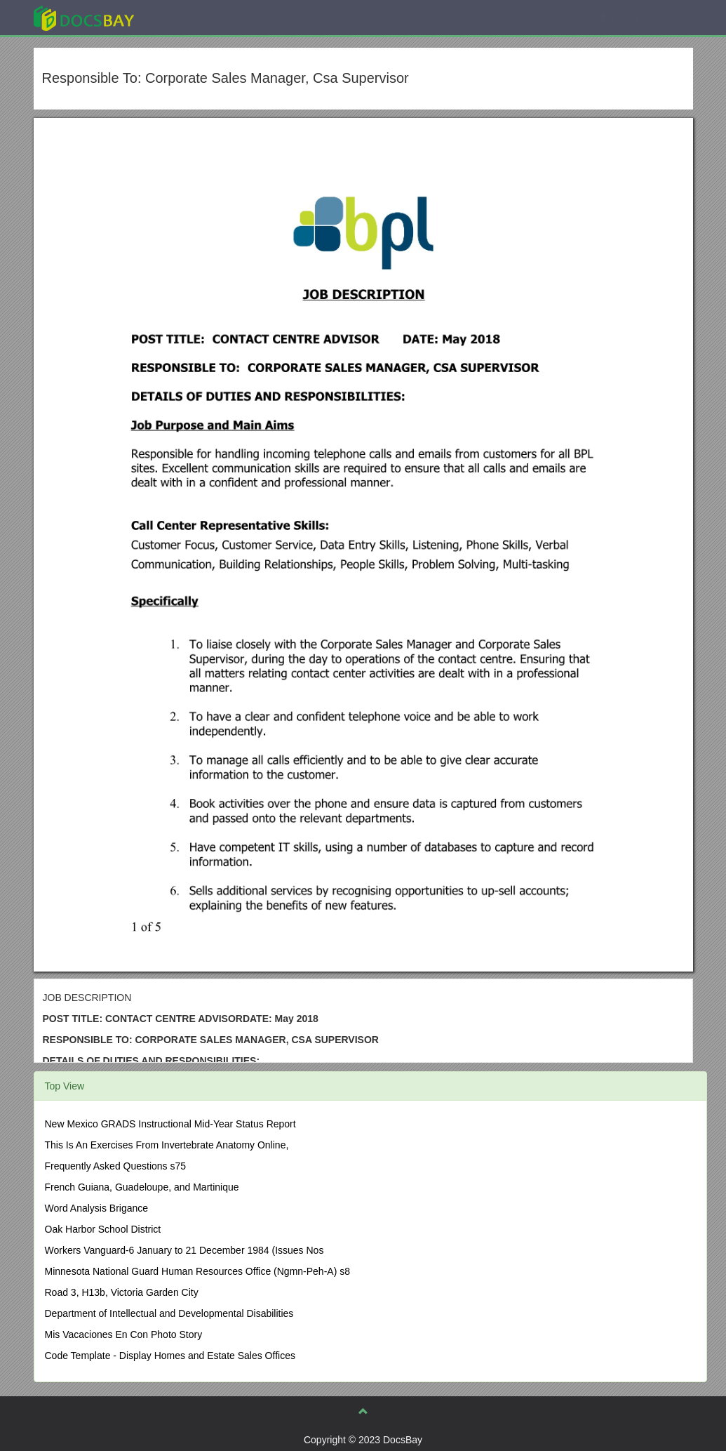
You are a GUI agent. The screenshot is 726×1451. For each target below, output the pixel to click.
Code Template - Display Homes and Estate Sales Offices (170, 1355)
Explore (189, 17)
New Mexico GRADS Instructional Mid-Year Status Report (170, 1123)
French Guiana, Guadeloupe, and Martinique (142, 1187)
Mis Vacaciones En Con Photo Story (124, 1334)
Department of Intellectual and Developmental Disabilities (169, 1313)
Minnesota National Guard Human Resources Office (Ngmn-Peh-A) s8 (197, 1271)
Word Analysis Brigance (97, 1208)
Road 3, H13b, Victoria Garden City (122, 1292)
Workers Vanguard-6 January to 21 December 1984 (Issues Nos (184, 1250)
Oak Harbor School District (103, 1229)
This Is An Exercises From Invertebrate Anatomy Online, (167, 1145)
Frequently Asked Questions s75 (116, 1166)
